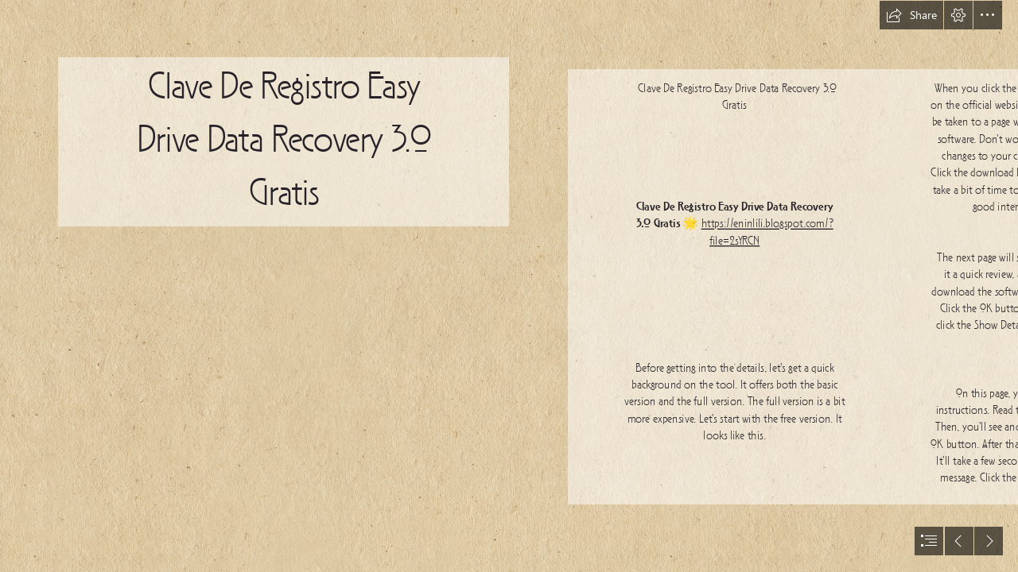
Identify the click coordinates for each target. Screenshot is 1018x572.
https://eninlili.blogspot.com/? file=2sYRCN (767, 232)
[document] (509, 286)
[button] (911, 15)
